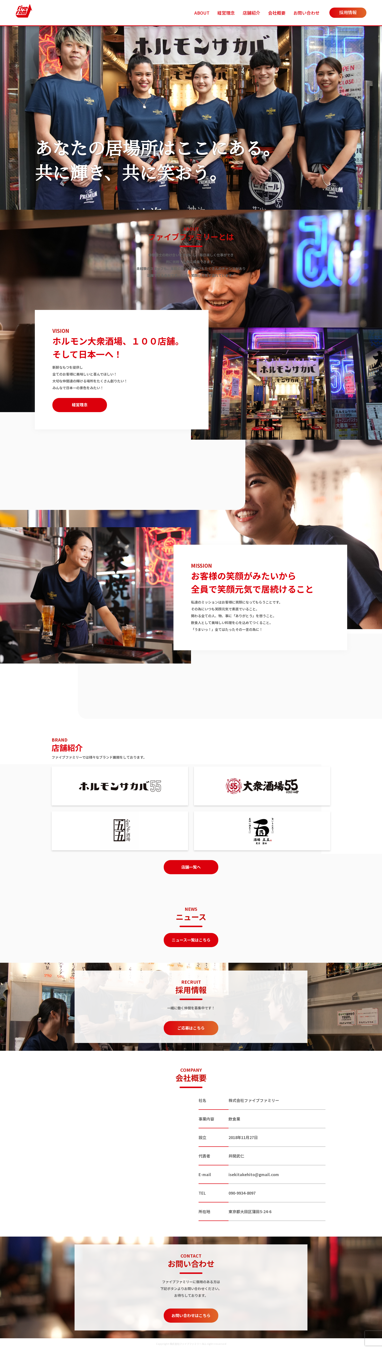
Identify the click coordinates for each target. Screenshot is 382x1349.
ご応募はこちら (191, 1028)
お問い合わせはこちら (191, 1315)
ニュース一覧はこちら (191, 940)
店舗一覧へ (191, 867)
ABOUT (202, 12)
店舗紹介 (251, 12)
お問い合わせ (306, 12)
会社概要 (277, 12)
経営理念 (226, 12)
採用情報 (348, 12)
